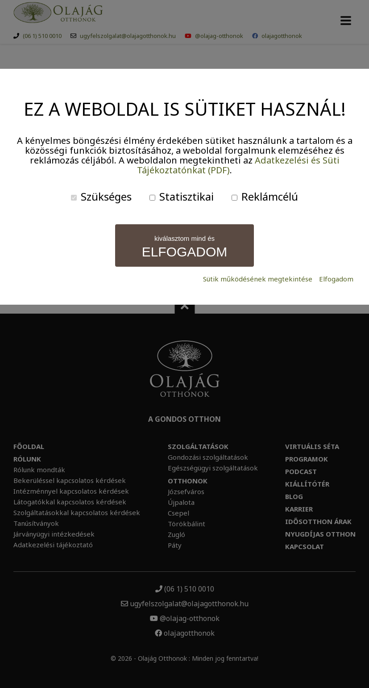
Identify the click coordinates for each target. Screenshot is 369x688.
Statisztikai (181, 196)
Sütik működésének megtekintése (257, 279)
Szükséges (101, 196)
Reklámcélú (265, 196)
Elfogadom (336, 279)
